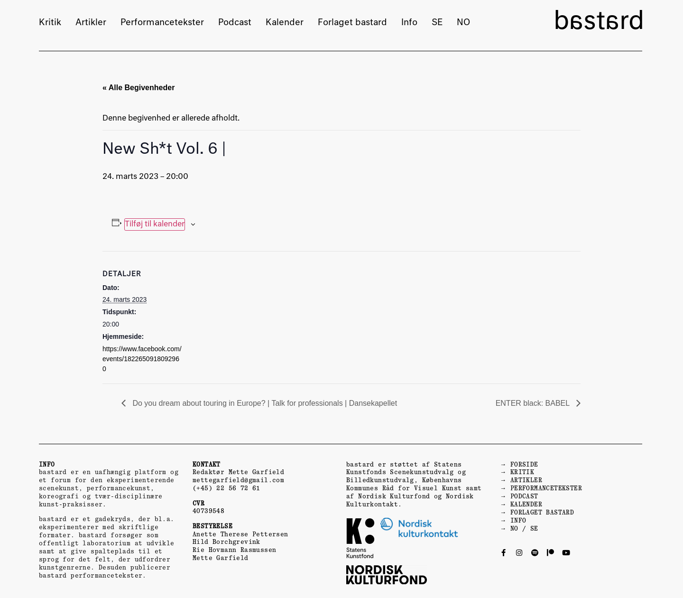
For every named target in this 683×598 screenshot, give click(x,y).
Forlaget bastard (352, 23)
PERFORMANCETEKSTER (546, 488)
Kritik (50, 23)
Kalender (285, 23)
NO (463, 23)
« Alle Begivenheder (138, 88)
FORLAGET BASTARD (542, 512)
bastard (599, 22)
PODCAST (524, 496)
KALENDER (526, 504)
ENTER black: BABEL (534, 403)
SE (437, 23)
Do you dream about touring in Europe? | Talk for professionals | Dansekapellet (263, 403)
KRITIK (522, 472)
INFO (518, 520)
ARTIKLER (526, 480)
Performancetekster (162, 23)
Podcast (234, 23)
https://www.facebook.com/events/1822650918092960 (142, 359)
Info (409, 23)
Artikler (90, 23)
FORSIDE (524, 464)
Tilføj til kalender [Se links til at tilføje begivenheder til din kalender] (155, 224)
